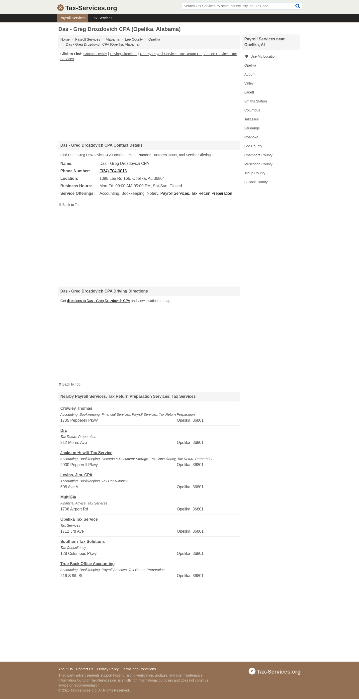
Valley (249, 83)
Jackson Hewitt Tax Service (86, 453)
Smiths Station (255, 101)
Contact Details (95, 54)
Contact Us (84, 669)
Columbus (252, 110)
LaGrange (252, 128)
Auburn (250, 74)
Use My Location (260, 56)
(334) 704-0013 (113, 171)
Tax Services (102, 18)
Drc (63, 430)
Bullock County (256, 182)
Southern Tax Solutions (82, 541)
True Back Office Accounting (87, 564)
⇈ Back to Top (69, 205)
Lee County (253, 146)
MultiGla (68, 497)
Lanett (249, 92)
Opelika (250, 65)
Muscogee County (258, 164)
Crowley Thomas (76, 408)
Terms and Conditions (139, 669)
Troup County (254, 173)
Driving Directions (123, 54)
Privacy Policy (108, 669)
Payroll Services (73, 18)
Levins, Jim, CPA (76, 475)
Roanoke (251, 137)
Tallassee (251, 119)
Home (65, 39)
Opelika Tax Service (79, 519)
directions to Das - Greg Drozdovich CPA (98, 301)
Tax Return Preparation (211, 193)
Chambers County (258, 155)
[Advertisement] (149, 101)
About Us (65, 669)
